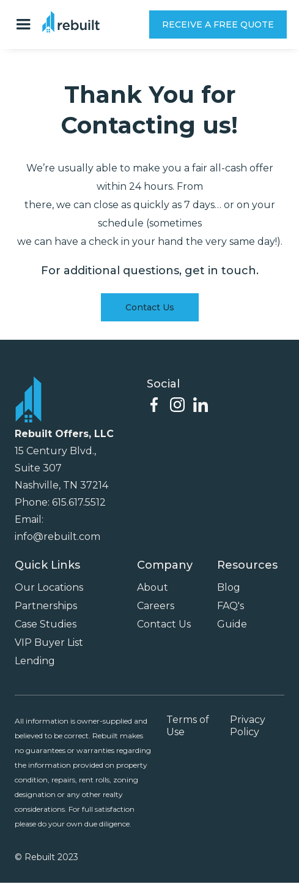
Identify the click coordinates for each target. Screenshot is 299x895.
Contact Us (149, 307)
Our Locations (49, 587)
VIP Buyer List (49, 642)
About (152, 587)
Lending (35, 661)
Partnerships (46, 606)
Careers (155, 606)
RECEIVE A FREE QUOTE (218, 24)
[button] (26, 24)
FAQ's (230, 606)
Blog (228, 587)
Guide (232, 624)
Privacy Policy (247, 726)
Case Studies (45, 624)
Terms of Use (187, 726)
